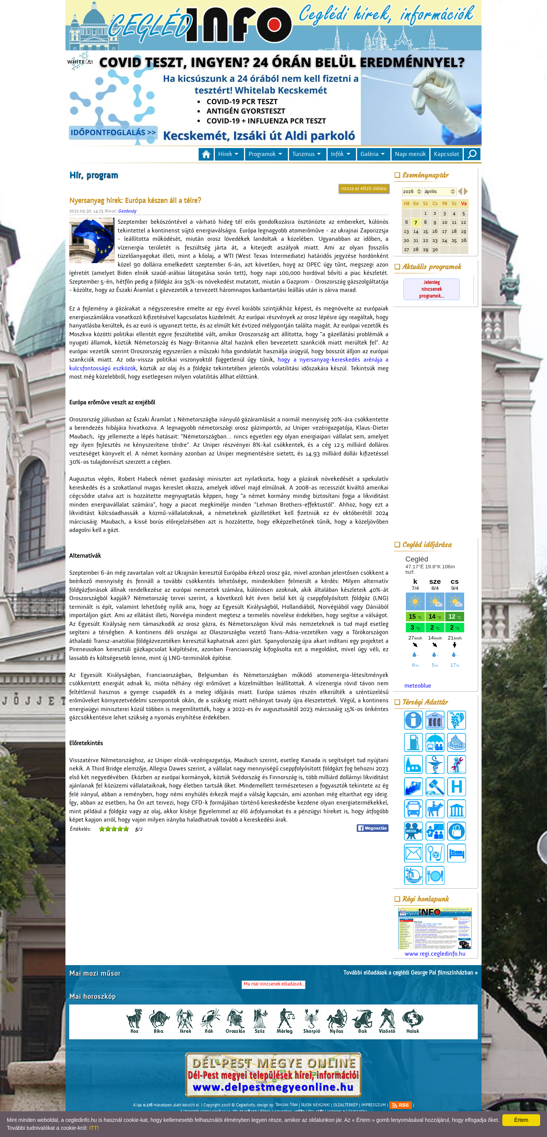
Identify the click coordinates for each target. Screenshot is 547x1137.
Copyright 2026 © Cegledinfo (229, 1105)
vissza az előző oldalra (363, 188)
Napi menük (410, 154)
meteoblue (417, 685)
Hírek (225, 154)
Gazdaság (127, 211)
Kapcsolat (446, 154)
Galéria (370, 154)
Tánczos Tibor (286, 1105)
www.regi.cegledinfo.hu (435, 932)
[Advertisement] (435, 423)
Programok (262, 154)
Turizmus (303, 154)
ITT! (94, 1128)
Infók (337, 154)
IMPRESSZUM (373, 1105)
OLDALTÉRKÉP (345, 1105)
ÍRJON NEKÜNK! (315, 1105)
